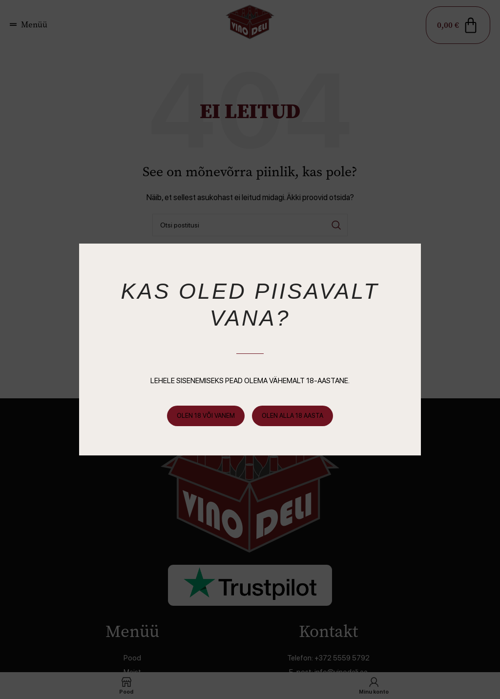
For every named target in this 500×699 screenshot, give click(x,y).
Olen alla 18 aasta (292, 415)
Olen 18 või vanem (206, 415)
